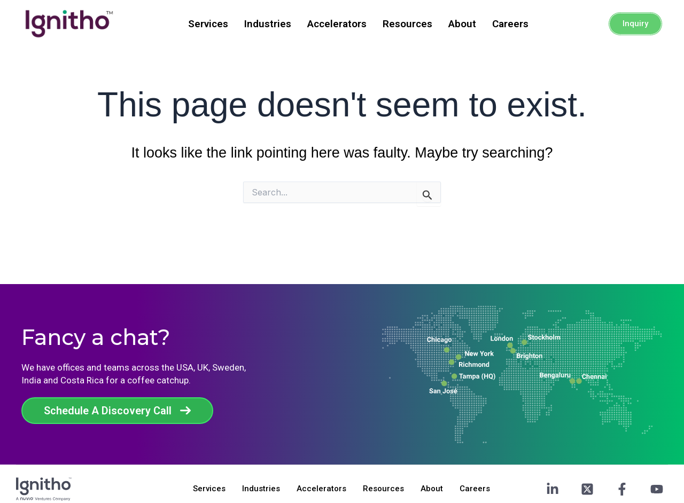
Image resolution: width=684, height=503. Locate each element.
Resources (407, 24)
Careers (510, 24)
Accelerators (337, 24)
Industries (267, 24)
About (462, 24)
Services (208, 24)
